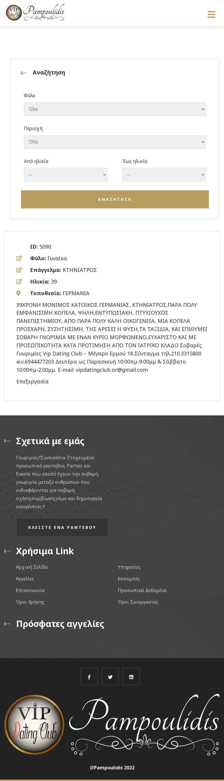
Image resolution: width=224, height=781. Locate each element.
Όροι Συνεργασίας (138, 602)
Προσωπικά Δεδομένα (142, 590)
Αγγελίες (25, 578)
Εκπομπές (129, 578)
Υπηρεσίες (129, 567)
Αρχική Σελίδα (32, 567)
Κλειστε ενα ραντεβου (62, 527)
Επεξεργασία (32, 381)
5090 (45, 246)
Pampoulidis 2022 (114, 767)
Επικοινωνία (30, 590)
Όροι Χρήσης (30, 602)
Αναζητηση (115, 199)
